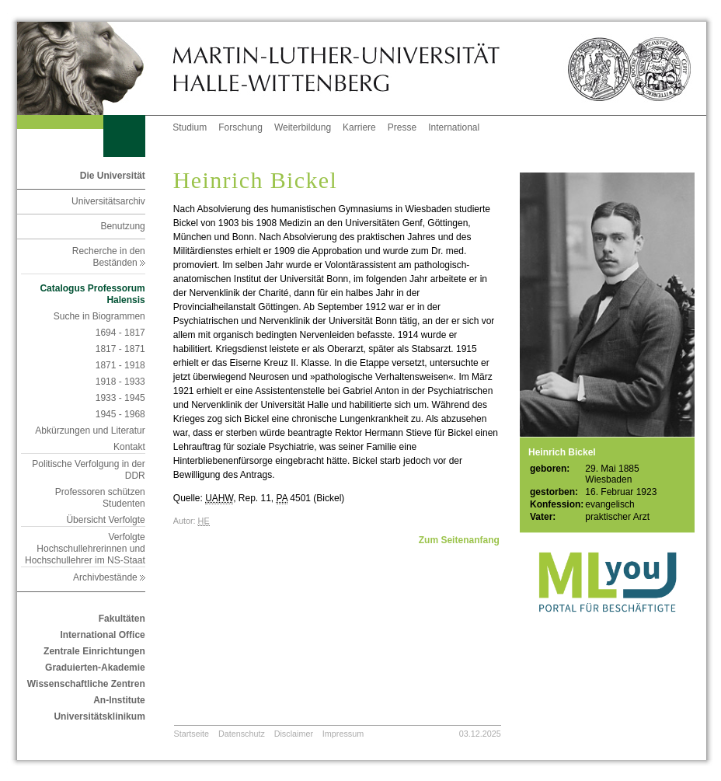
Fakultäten (122, 618)
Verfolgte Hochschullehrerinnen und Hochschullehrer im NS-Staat (85, 549)
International (453, 127)
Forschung (240, 127)
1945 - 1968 (120, 414)
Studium (189, 127)
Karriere (359, 127)
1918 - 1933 (120, 381)
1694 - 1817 (120, 332)
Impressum (343, 733)
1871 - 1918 (120, 365)
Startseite (192, 733)
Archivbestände (109, 577)
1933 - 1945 (120, 397)
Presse (402, 127)
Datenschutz (241, 733)
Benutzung (122, 226)
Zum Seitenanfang (459, 540)
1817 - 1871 (120, 348)
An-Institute (119, 700)
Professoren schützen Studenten (100, 497)
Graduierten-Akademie (95, 667)
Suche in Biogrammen (99, 316)
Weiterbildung (302, 127)
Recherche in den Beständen (108, 257)
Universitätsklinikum (99, 716)
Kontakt (129, 446)
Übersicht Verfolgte (105, 519)
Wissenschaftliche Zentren (86, 683)
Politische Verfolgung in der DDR (88, 469)
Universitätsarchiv (108, 201)
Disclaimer (293, 733)
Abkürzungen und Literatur (90, 430)
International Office (102, 634)
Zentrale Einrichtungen (94, 651)
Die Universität (112, 175)
